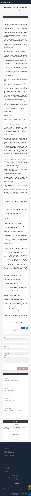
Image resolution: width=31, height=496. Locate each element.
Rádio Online (5, 449)
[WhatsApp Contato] (19, 477)
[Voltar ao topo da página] (29, 483)
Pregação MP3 (6, 471)
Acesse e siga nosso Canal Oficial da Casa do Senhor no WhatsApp (15, 488)
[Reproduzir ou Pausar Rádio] (29, 494)
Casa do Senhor (5, 2)
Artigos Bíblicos (6, 464)
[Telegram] (21, 477)
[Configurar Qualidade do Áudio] (29, 492)
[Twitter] (14, 477)
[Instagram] (12, 477)
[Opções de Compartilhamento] (29, 489)
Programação (5, 456)
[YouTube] (17, 477)
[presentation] (20, 365)
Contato (5, 458)
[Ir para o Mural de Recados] (29, 486)
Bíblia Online (6, 465)
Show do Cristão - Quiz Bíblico (8, 455)
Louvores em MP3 (7, 472)
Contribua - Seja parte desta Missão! (9, 452)
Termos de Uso (15, 479)
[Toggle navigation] (29, 2)
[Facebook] (10, 477)
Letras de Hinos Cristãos (7, 451)
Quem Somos (5, 448)
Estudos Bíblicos (6, 468)
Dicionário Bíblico (7, 467)
